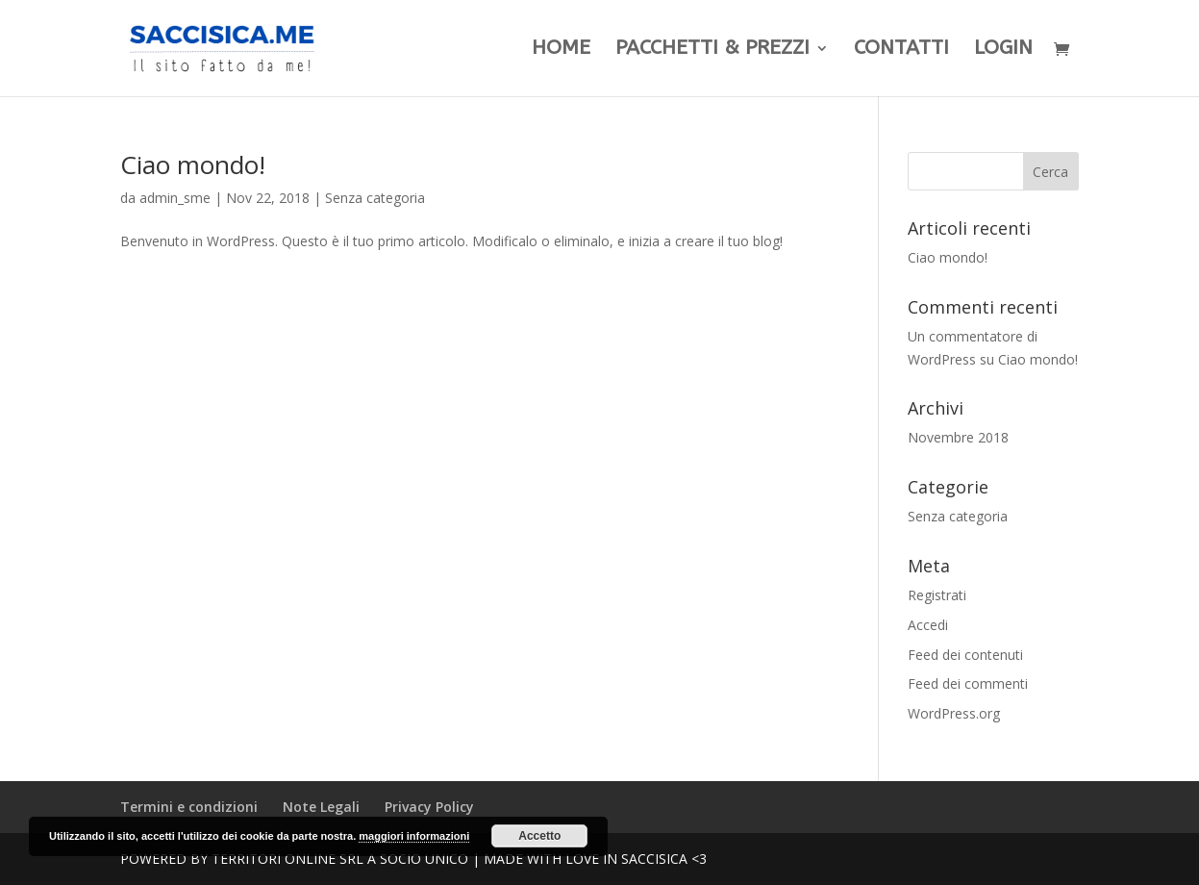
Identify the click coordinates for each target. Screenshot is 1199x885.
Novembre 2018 (958, 437)
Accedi (928, 625)
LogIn (1003, 50)
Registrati (937, 595)
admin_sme (175, 198)
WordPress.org (954, 713)
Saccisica (654, 858)
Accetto (539, 836)
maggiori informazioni (414, 836)
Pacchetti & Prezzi (712, 50)
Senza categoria (375, 198)
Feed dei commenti (968, 683)
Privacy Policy (429, 806)
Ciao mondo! (192, 164)
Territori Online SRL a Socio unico (340, 858)
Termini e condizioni (189, 806)
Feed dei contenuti (965, 654)
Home (561, 50)
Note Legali (321, 806)
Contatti (901, 50)
